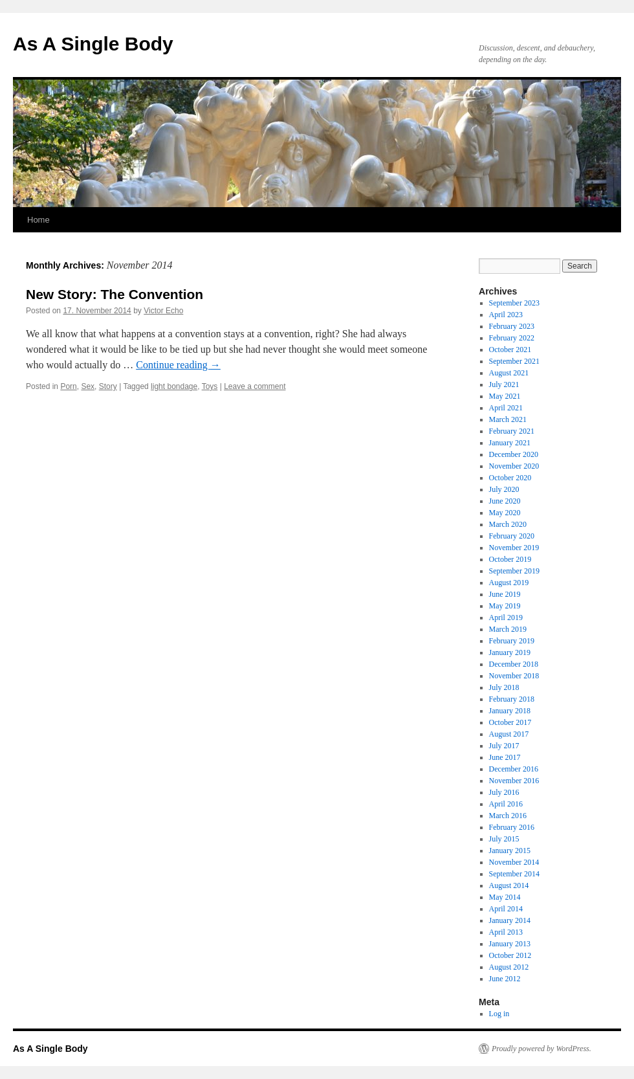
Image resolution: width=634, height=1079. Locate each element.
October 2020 (510, 477)
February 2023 (511, 326)
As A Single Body (93, 43)
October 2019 (510, 559)
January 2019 (509, 652)
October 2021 (510, 349)
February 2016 (511, 827)
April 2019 (506, 617)
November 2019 (514, 547)
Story (108, 386)
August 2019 (509, 582)
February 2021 (511, 431)
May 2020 (505, 512)
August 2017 (509, 734)
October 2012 (510, 955)
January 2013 (509, 943)
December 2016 (513, 768)
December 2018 (513, 664)
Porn (68, 386)
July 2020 (504, 489)
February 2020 (511, 535)
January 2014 (509, 920)
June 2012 (505, 978)
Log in (499, 1013)
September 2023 (514, 302)
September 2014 (514, 873)
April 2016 (506, 803)
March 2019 (508, 629)
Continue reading (178, 364)
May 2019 (505, 605)
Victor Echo (163, 310)
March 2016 (508, 815)
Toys (210, 386)
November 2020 (514, 466)
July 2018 (504, 687)
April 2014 (506, 908)
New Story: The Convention (114, 294)
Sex (87, 386)
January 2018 (509, 710)
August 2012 (509, 967)
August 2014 (509, 885)
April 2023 (506, 314)
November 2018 (514, 675)
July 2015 (504, 838)
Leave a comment (254, 386)
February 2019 (511, 640)
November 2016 (514, 780)
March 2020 (508, 524)
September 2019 (514, 570)
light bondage (174, 386)
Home (38, 220)
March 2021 (508, 419)
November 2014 (514, 862)
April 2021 (506, 407)
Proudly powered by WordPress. (541, 1048)
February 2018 (511, 699)
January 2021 (509, 442)
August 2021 (509, 372)
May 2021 (505, 396)
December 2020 (513, 454)
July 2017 (504, 745)
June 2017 (505, 757)
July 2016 (504, 792)
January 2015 (509, 850)
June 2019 (505, 594)
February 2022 (511, 337)
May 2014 (505, 897)
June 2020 (505, 501)
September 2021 (514, 361)
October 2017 (510, 722)
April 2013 (506, 932)
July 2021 (504, 384)
